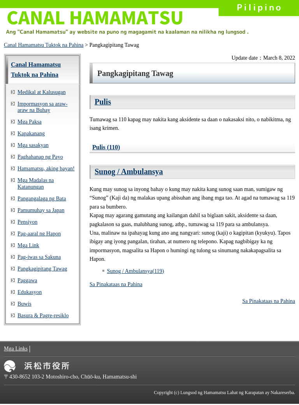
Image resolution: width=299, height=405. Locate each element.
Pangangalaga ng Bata (42, 199)
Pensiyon (27, 222)
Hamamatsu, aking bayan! (46, 169)
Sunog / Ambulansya (129, 171)
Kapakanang (31, 133)
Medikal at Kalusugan (42, 92)
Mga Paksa (30, 122)
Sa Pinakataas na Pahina (116, 284)
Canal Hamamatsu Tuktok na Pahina (44, 45)
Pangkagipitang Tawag (42, 269)
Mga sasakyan (33, 145)
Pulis (103, 101)
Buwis (25, 304)
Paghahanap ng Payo (40, 157)
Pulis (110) (106, 147)
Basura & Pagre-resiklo (43, 315)
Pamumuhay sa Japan (41, 210)
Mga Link (28, 245)
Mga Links (16, 349)
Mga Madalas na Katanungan (36, 183)
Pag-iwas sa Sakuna (39, 257)
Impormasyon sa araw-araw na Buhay (42, 107)
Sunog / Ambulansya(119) (135, 271)
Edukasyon (30, 292)
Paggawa (27, 280)
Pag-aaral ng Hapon (39, 234)
